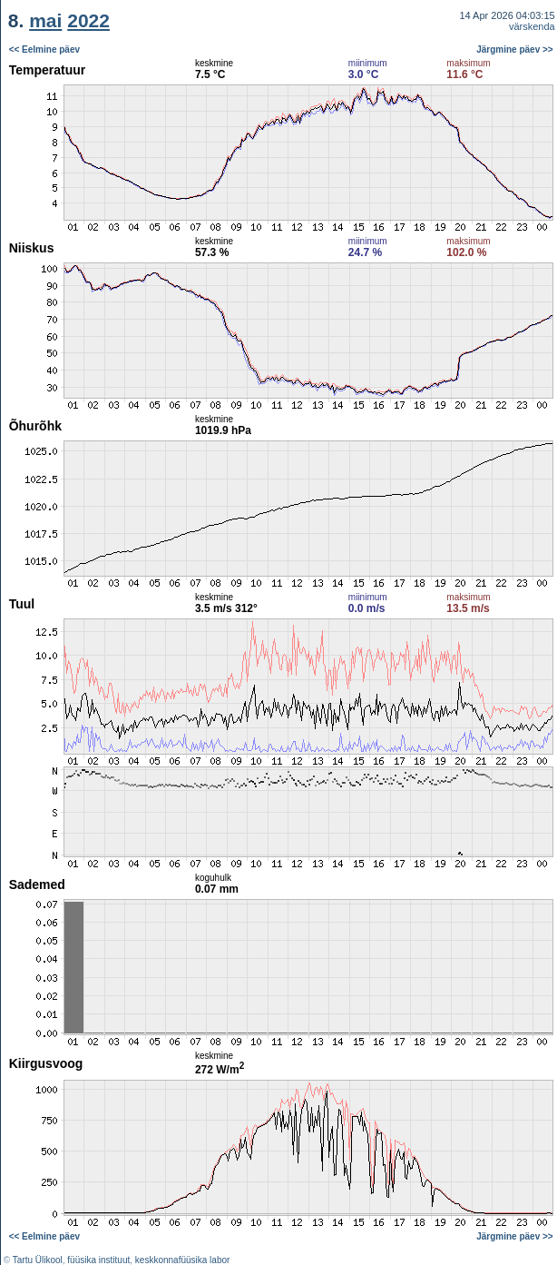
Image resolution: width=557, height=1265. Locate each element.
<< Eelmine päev (44, 49)
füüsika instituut (98, 1260)
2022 (88, 20)
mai (45, 20)
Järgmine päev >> (514, 49)
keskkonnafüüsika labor (182, 1260)
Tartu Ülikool (38, 1260)
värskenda (532, 26)
